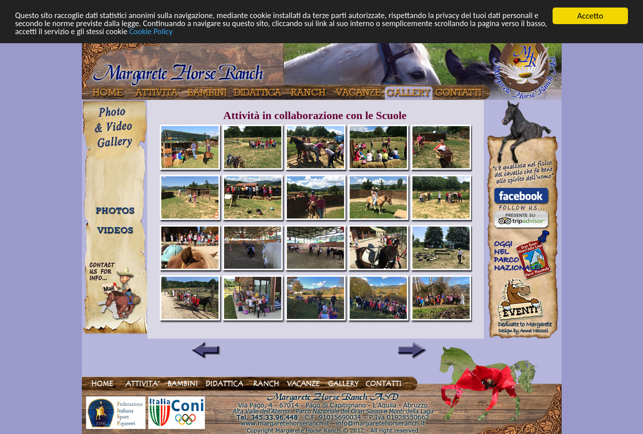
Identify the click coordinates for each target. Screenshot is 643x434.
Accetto (590, 16)
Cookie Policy (233, 33)
